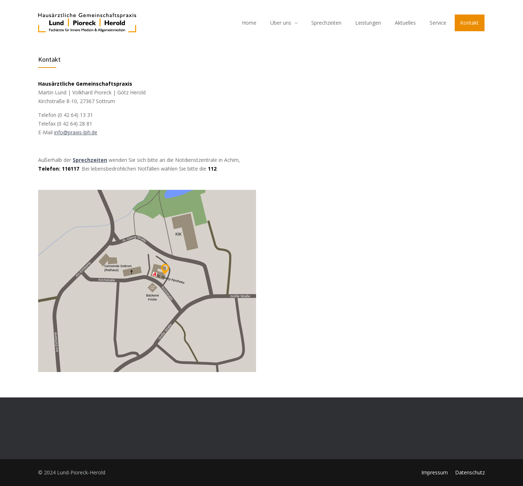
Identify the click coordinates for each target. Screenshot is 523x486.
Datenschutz (470, 472)
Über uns (280, 22)
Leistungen (368, 22)
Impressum (434, 472)
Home (249, 22)
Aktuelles (405, 22)
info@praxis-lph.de (75, 132)
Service (438, 22)
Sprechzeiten (326, 22)
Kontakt (469, 22)
